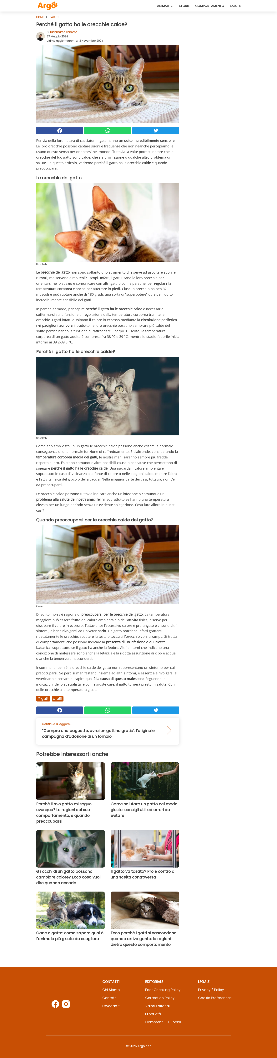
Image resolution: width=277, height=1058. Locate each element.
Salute (235, 6)
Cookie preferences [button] (215, 997)
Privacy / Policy (211, 989)
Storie (184, 6)
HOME (40, 17)
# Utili (58, 698)
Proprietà (153, 1014)
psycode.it (111, 1005)
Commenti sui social (163, 1022)
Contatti (109, 997)
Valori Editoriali (157, 1005)
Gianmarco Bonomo (63, 32)
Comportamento (209, 6)
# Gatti (43, 698)
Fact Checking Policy (162, 989)
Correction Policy (159, 997)
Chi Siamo (111, 989)
